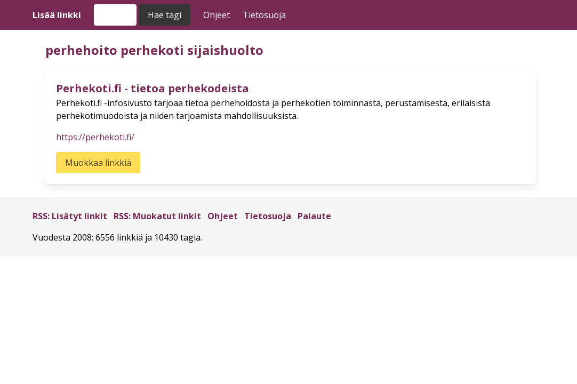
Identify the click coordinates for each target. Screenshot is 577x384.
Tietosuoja (264, 15)
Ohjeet (216, 15)
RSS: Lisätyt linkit (70, 216)
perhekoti (152, 50)
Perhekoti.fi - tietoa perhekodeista (152, 88)
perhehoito (81, 50)
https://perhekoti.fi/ (95, 137)
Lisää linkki (57, 15)
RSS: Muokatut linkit (157, 216)
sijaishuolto (225, 50)
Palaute (314, 216)
